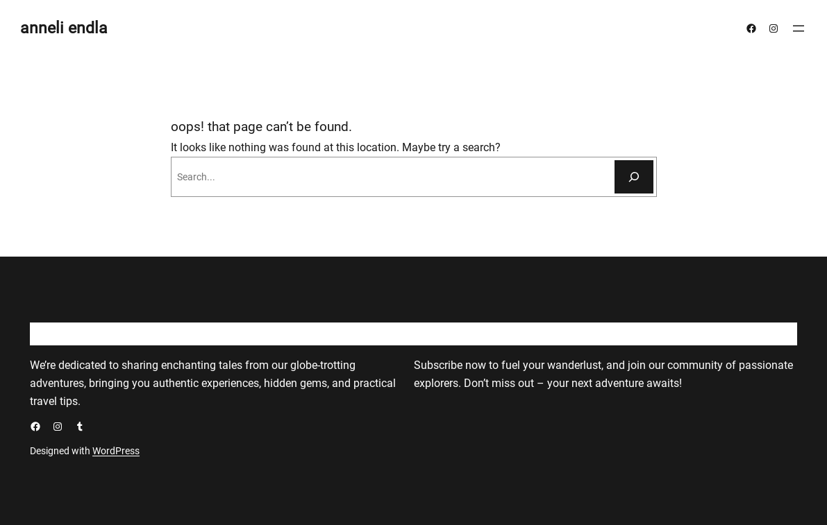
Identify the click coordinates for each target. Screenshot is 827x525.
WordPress (116, 450)
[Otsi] (634, 176)
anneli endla (64, 28)
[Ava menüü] (798, 28)
